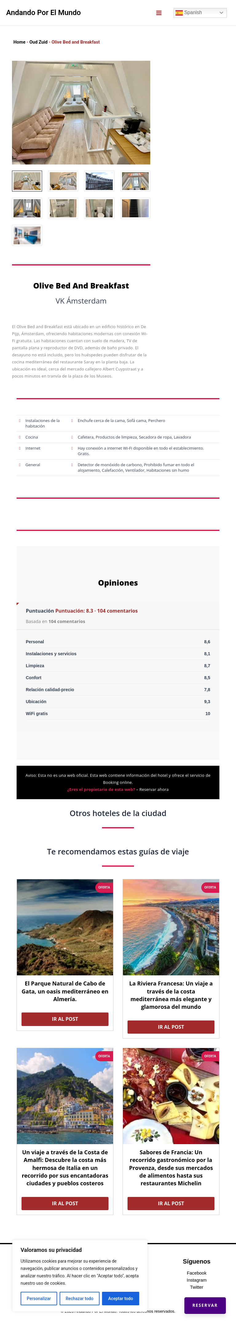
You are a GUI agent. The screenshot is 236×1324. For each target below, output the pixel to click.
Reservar (202, 1302)
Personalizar (39, 1298)
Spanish (188, 13)
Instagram (197, 1280)
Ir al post (65, 1019)
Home (20, 42)
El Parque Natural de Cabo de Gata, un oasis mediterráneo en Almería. (65, 991)
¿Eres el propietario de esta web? (101, 789)
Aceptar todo (120, 1298)
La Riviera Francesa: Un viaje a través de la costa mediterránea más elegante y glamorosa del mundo (171, 995)
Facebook (196, 1273)
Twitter (196, 1287)
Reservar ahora (154, 789)
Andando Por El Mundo (43, 12)
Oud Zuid (39, 42)
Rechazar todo (79, 1298)
